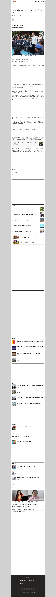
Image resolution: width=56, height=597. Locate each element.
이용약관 (23, 592)
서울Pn (13, 8)
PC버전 (35, 592)
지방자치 (16, 8)
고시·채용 (34, 580)
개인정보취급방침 (28, 592)
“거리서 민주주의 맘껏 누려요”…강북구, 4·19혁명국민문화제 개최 (24, 129)
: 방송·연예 (15, 487)
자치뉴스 (19, 8)
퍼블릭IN (21, 583)
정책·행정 (13, 338)
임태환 (15, 18)
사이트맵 (32, 592)
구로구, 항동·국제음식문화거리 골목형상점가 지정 (21, 128)
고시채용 (13, 463)
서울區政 (13, 424)
